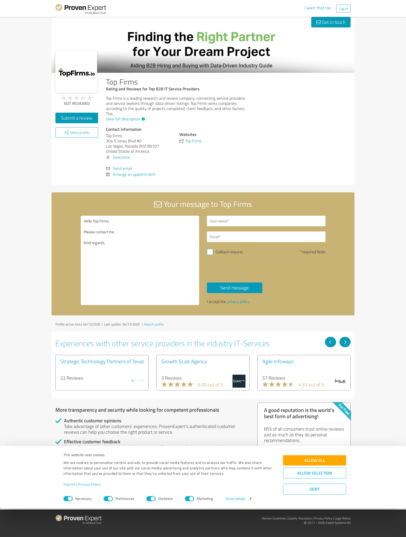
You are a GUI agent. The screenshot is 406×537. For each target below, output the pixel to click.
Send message (234, 288)
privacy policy (238, 301)
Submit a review (76, 118)
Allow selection (314, 502)
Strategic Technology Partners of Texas (102, 361)
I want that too (317, 8)
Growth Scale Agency (184, 361)
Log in (343, 8)
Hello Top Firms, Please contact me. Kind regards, (140, 260)
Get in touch (330, 22)
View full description (125, 119)
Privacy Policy (89, 512)
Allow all (314, 489)
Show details (235, 527)
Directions (121, 157)
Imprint (69, 512)
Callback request (229, 252)
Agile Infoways (278, 361)
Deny (315, 518)
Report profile (154, 324)
